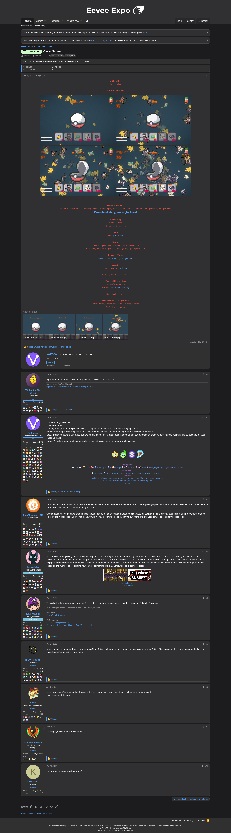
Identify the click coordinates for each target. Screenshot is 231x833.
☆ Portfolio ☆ (127, 583)
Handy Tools (147, 481)
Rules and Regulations (101, 40)
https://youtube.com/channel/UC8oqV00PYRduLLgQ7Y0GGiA (70, 387)
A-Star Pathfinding (156, 478)
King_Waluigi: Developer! (56, 615)
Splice (89, 468)
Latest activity (39, 26)
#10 (206, 766)
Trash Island (111, 473)
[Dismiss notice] (207, 32)
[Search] (203, 21)
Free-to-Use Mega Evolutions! (58, 623)
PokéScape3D (103, 468)
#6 (207, 598)
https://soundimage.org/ (118, 287)
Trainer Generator (108, 481)
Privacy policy (193, 820)
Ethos (145, 468)
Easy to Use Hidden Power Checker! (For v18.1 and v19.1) (69, 625)
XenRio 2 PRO (104, 828)
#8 (207, 687)
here (145, 32)
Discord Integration (104, 830)
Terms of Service (178, 820)
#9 (207, 727)
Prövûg (93, 354)
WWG (128, 473)
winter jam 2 (70, 56)
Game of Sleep (158, 473)
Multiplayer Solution (99, 478)
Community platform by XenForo (71, 826)
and (61, 410)
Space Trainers (177, 468)
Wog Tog (153, 468)
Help (203, 820)
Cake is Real (146, 473)
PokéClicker (98, 473)
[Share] (207, 76)
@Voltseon (118, 235)
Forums (27, 21)
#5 (207, 551)
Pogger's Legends (164, 468)
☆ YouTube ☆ (127, 586)
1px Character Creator (134, 481)
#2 (207, 374)
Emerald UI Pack (142, 478)
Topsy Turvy (136, 473)
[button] (41, 21)
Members (25, 26)
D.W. (76, 468)
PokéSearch (120, 481)
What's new (73, 21)
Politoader (120, 473)
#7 (207, 644)
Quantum (133, 468)
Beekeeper (119, 468)
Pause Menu (112, 478)
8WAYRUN (128, 828)
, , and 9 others (50, 347)
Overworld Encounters (126, 478)
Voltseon (27, 56)
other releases (57, 56)
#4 (207, 499)
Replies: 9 (40, 76)
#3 (207, 417)
